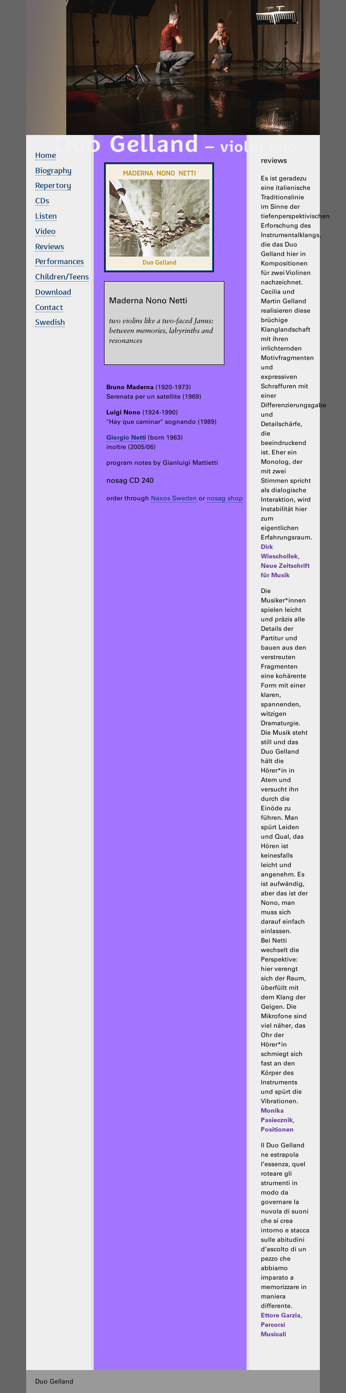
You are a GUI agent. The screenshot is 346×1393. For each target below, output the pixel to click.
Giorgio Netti (126, 437)
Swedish (50, 322)
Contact (49, 307)
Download (53, 292)
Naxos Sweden (174, 498)
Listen (46, 215)
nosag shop (225, 498)
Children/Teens (62, 276)
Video (45, 231)
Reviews (49, 246)
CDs (42, 200)
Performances (59, 261)
